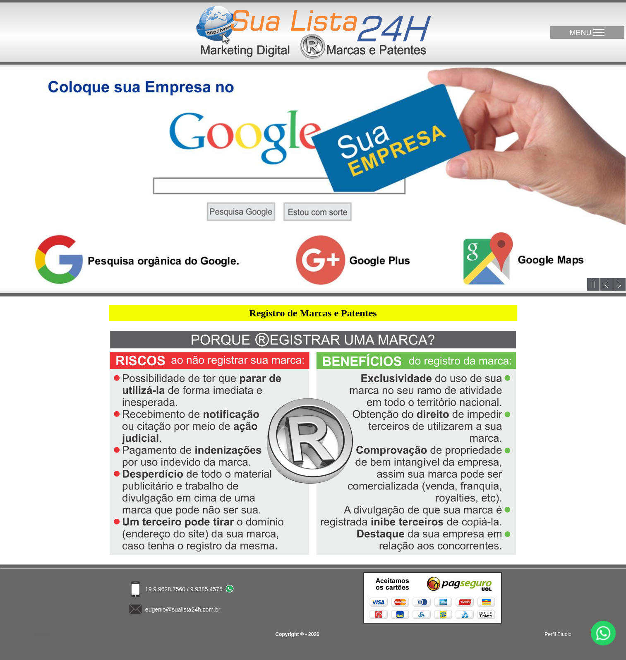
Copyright (287, 634)
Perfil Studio (557, 634)
